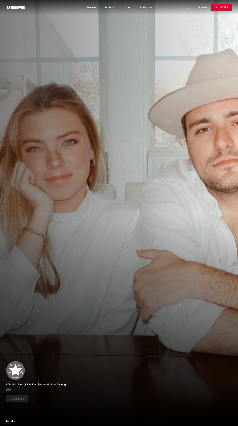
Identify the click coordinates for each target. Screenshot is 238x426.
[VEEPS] (15, 7)
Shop (128, 7)
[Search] (187, 7)
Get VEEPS (221, 7)
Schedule (110, 7)
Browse (91, 7)
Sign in (202, 7)
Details (10, 421)
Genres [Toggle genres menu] (146, 7)
